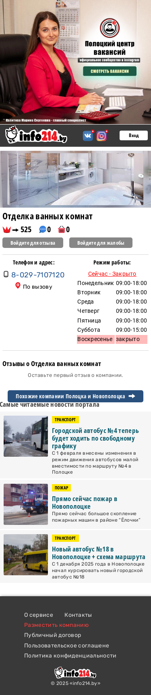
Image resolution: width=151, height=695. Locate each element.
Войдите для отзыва (33, 242)
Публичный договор (52, 635)
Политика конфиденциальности (70, 655)
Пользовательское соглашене (66, 645)
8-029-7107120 (37, 275)
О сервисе (38, 615)
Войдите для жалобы (101, 242)
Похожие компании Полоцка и (75, 396)
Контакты (78, 615)
